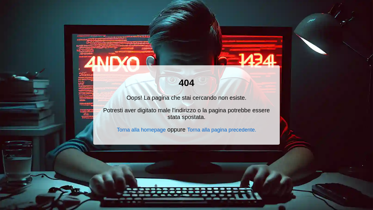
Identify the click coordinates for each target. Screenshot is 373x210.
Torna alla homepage (141, 130)
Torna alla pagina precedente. (221, 130)
